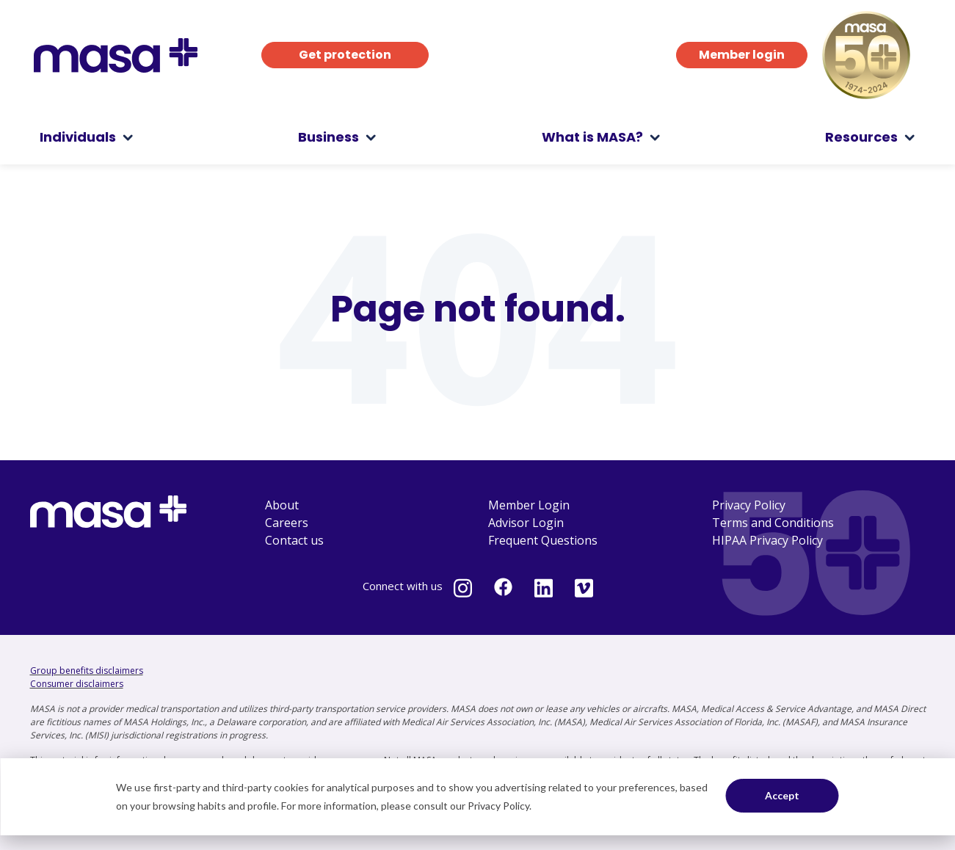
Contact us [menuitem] (294, 540)
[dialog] (477, 796)
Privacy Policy (498, 805)
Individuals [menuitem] (78, 137)
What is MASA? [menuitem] (592, 137)
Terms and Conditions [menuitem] (773, 523)
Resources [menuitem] (861, 137)
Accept (782, 795)
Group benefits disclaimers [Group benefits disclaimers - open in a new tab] (86, 670)
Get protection (345, 54)
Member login (742, 54)
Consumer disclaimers (76, 684)
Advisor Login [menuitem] (526, 523)
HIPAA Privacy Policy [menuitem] (767, 540)
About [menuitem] (282, 505)
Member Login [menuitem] (529, 505)
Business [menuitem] (328, 137)
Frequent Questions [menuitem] (543, 540)
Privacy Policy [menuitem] (748, 505)
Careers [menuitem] (286, 523)
